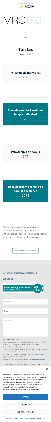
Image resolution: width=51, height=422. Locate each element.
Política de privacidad (37, 360)
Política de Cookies (12, 418)
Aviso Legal (41, 418)
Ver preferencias (25, 412)
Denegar (25, 404)
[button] (47, 369)
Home (21, 54)
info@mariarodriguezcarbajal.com (20, 272)
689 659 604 (9, 278)
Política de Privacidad (28, 418)
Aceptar (25, 397)
